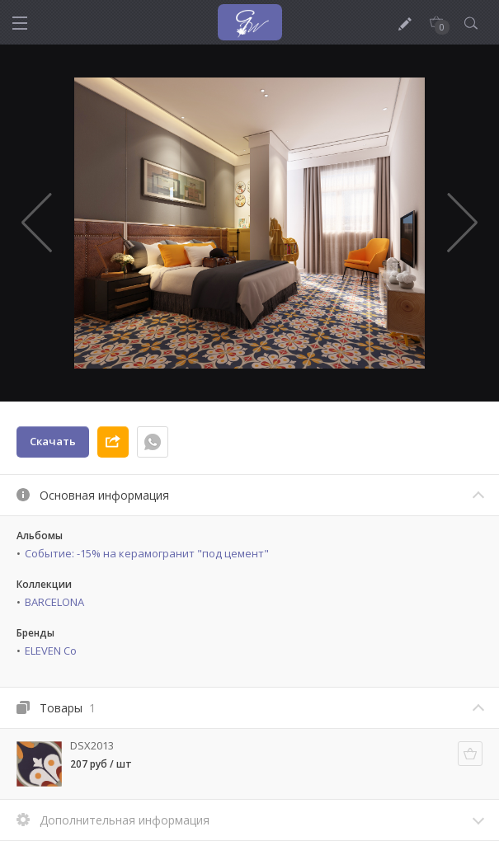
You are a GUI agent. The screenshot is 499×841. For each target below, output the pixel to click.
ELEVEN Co (51, 650)
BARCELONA (54, 601)
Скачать (53, 441)
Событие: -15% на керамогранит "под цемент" (147, 553)
